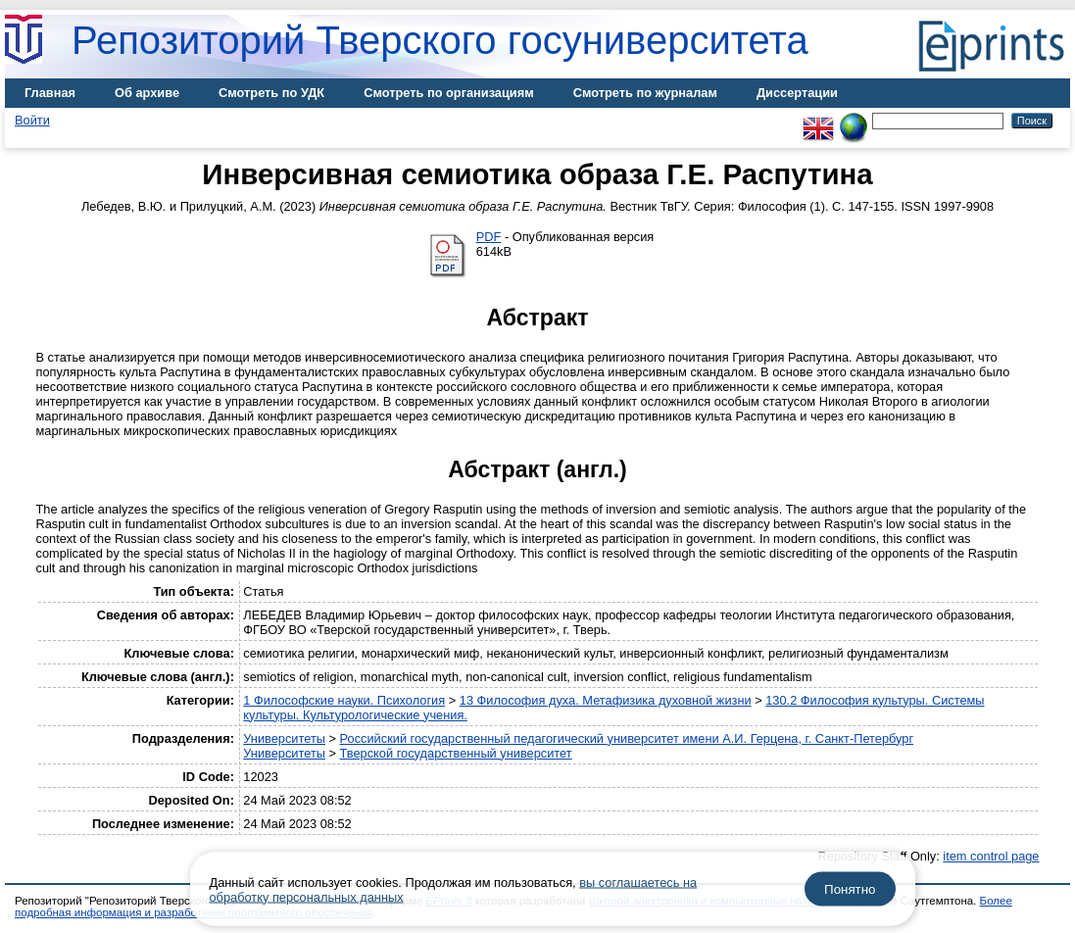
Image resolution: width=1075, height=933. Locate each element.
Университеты (284, 738)
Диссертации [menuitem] (797, 92)
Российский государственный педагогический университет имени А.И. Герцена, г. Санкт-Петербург (627, 738)
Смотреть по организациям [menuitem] (449, 92)
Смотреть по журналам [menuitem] (645, 92)
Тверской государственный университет (456, 753)
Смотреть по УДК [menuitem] (271, 92)
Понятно (849, 889)
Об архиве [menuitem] (147, 92)
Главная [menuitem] (49, 92)
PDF (489, 236)
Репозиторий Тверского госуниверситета (440, 40)
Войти (32, 120)
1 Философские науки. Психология (344, 700)
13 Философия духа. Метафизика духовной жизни (606, 700)
